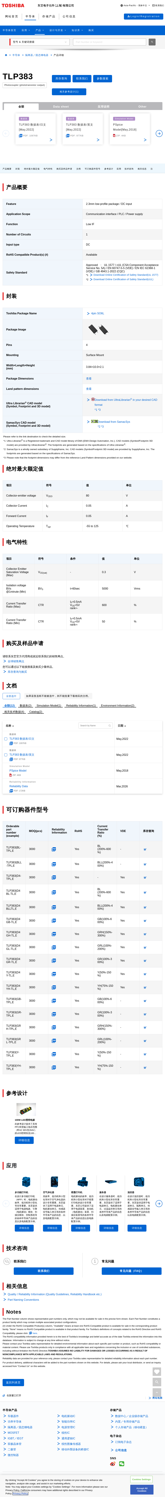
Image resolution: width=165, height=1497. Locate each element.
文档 (78, 169)
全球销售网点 (16, 661)
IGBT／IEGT (15, 1438)
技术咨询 (129, 169)
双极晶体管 (14, 1443)
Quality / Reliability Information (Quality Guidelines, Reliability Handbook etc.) (55, 1294)
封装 (17, 169)
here (35, 1333)
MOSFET (13, 1432)
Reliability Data (18, 786)
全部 (21, 106)
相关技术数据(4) (14, 711)
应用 (119, 169)
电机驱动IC (68, 1416)
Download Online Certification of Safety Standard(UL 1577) (126, 274)
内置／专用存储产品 (127, 1421)
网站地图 (157, 1398)
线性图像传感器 (71, 1443)
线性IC (66, 1432)
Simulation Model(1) (49, 705)
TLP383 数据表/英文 (21, 754)
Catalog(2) (35, 711)
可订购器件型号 (92, 169)
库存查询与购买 (17, 671)
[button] (135, 5)
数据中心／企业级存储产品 (131, 1416)
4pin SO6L (97, 313)
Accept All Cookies (141, 1489)
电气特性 (48, 169)
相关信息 (142, 169)
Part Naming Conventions (23, 1299)
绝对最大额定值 (32, 169)
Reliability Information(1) (81, 705)
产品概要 (7, 169)
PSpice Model (17, 770)
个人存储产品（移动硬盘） (131, 1427)
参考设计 (108, 169)
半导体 (16, 55)
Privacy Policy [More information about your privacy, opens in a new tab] (20, 1493)
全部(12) (9, 705)
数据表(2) (25, 705)
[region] (82, 1486)
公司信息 (121, 1450)
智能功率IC (68, 1421)
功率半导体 (14, 1421)
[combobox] (109, 42)
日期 (120, 725)
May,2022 (122, 738)
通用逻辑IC (68, 1438)
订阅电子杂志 (123, 1442)
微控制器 (13, 1455)
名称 (8, 725)
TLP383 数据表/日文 (21, 738)
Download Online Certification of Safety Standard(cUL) (123, 279)
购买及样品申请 (64, 169)
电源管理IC (68, 1427)
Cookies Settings (141, 1479)
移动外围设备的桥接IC (75, 1449)
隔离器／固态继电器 (36, 55)
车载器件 (13, 1416)
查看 (89, 378)
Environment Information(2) (117, 705)
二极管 (12, 1449)
